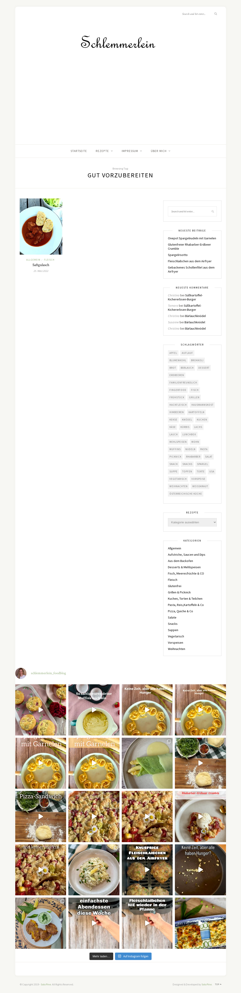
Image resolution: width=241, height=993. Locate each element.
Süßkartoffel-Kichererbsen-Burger (185, 297)
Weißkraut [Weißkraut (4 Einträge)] (200, 486)
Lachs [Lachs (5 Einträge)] (198, 427)
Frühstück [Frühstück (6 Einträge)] (176, 397)
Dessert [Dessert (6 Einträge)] (203, 367)
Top (218, 984)
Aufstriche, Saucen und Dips (186, 555)
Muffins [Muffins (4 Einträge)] (175, 449)
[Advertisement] (120, 110)
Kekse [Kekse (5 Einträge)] (173, 419)
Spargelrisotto (178, 255)
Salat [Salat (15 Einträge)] (208, 456)
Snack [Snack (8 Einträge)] (173, 464)
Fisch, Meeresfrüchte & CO (186, 573)
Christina (174, 295)
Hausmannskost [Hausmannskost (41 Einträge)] (202, 404)
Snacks (173, 624)
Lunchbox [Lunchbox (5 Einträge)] (189, 434)
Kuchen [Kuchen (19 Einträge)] (202, 419)
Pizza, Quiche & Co (180, 611)
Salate (172, 617)
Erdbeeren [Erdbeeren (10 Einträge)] (176, 375)
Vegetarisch (176, 636)
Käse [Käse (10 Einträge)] (172, 427)
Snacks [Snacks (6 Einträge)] (187, 464)
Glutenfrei (174, 586)
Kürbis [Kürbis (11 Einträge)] (184, 427)
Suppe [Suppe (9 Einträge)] (173, 471)
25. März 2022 (41, 271)
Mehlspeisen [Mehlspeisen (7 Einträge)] (178, 441)
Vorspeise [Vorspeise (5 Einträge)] (198, 478)
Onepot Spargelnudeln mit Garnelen (192, 238)
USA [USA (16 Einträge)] (211, 471)
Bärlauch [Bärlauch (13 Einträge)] (187, 367)
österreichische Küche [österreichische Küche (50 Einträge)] (185, 493)
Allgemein (33, 259)
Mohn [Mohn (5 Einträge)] (195, 441)
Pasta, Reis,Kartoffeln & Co (186, 605)
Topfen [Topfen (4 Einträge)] (187, 471)
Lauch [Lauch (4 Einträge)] (173, 434)
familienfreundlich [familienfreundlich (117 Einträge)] (183, 382)
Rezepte (102, 151)
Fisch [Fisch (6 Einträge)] (195, 390)
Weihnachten (176, 649)
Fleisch (49, 259)
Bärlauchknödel (195, 316)
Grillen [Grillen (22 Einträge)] (194, 397)
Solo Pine (46, 984)
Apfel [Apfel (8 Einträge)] (173, 352)
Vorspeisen (175, 643)
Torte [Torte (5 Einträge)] (201, 471)
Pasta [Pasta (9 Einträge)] (204, 449)
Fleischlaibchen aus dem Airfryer (190, 261)
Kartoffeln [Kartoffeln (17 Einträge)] (196, 412)
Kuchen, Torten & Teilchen (185, 599)
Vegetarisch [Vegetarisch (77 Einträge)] (178, 478)
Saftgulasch (41, 264)
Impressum (130, 151)
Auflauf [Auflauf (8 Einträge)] (187, 352)
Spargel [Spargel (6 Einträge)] (202, 464)
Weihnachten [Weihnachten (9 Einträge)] (178, 486)
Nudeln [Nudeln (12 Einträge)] (190, 449)
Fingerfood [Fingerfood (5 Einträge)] (177, 390)
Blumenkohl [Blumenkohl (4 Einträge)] (177, 360)
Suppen (173, 630)
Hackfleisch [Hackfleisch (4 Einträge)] (178, 404)
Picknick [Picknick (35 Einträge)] (175, 456)
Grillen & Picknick (179, 592)
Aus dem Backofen (180, 561)
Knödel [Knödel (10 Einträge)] (187, 419)
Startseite (79, 151)
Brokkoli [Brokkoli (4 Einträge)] (197, 360)
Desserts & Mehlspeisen (184, 567)
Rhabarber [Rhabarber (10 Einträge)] (193, 456)
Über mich (159, 151)
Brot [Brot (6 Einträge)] (172, 367)
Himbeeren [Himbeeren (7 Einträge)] (176, 412)
